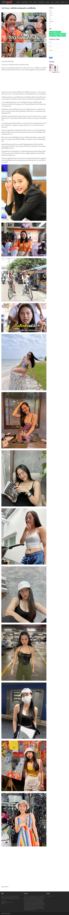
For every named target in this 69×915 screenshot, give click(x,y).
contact (57, 2)
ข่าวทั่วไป (50, 12)
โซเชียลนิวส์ (51, 21)
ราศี (49, 25)
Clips (30, 2)
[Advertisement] (23, 875)
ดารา (50, 23)
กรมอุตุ (50, 10)
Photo (35, 2)
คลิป (50, 17)
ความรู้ (50, 19)
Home (18, 2)
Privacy (63, 2)
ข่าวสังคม (51, 33)
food (52, 2)
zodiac (48, 2)
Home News (24, 2)
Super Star (41, 2)
